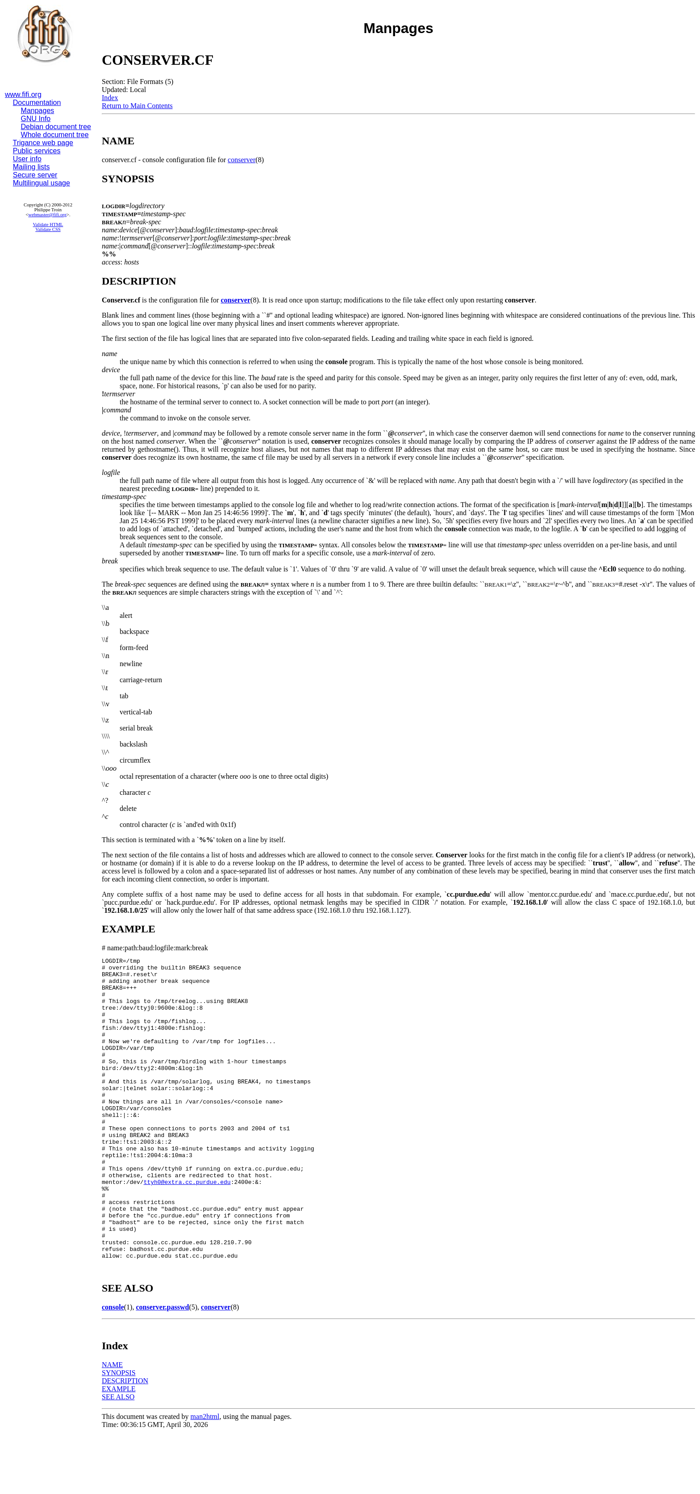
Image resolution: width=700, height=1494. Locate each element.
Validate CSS (48, 229)
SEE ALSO (118, 1457)
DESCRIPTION (125, 1441)
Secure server (35, 175)
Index (110, 97)
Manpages (37, 110)
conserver (241, 160)
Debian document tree (56, 126)
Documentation (37, 102)
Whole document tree (55, 134)
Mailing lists (31, 167)
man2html (205, 1477)
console (113, 1367)
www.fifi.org (23, 94)
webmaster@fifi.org (47, 214)
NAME (112, 1425)
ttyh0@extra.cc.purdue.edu (187, 1227)
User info (27, 159)
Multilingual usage (41, 183)
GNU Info (36, 118)
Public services (37, 151)
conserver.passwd (162, 1367)
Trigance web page (43, 143)
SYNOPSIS (119, 1433)
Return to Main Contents (137, 105)
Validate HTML (48, 224)
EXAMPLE (119, 1449)
